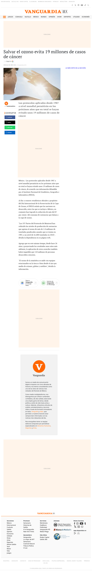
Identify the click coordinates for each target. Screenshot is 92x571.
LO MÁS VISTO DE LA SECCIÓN (75, 68)
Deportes (67, 17)
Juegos (10, 17)
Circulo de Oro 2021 (9, 65)
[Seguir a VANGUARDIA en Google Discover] (9, 61)
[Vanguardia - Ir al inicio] (46, 11)
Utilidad (76, 17)
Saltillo (28, 17)
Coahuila (18, 17)
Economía (86, 17)
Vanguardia (11, 106)
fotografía (35, 412)
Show (59, 17)
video (41, 412)
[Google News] (28, 282)
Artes (34, 428)
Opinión (52, 17)
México (36, 17)
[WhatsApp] (50, 282)
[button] (4, 17)
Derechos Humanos (44, 426)
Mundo (44, 17)
